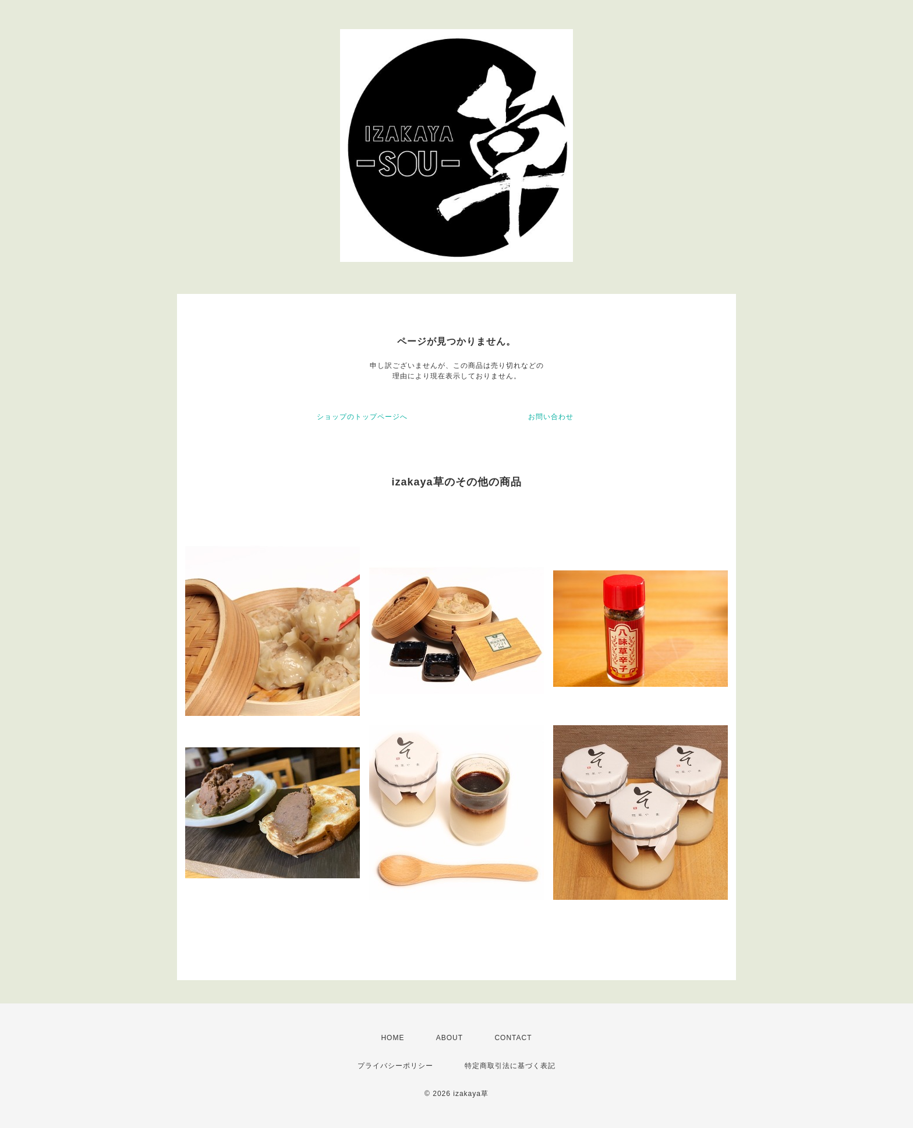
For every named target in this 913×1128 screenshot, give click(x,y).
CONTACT (513, 1038)
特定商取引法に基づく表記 (510, 1066)
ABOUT (449, 1038)
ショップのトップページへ (362, 417)
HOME (392, 1038)
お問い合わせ (551, 417)
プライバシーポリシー (395, 1066)
